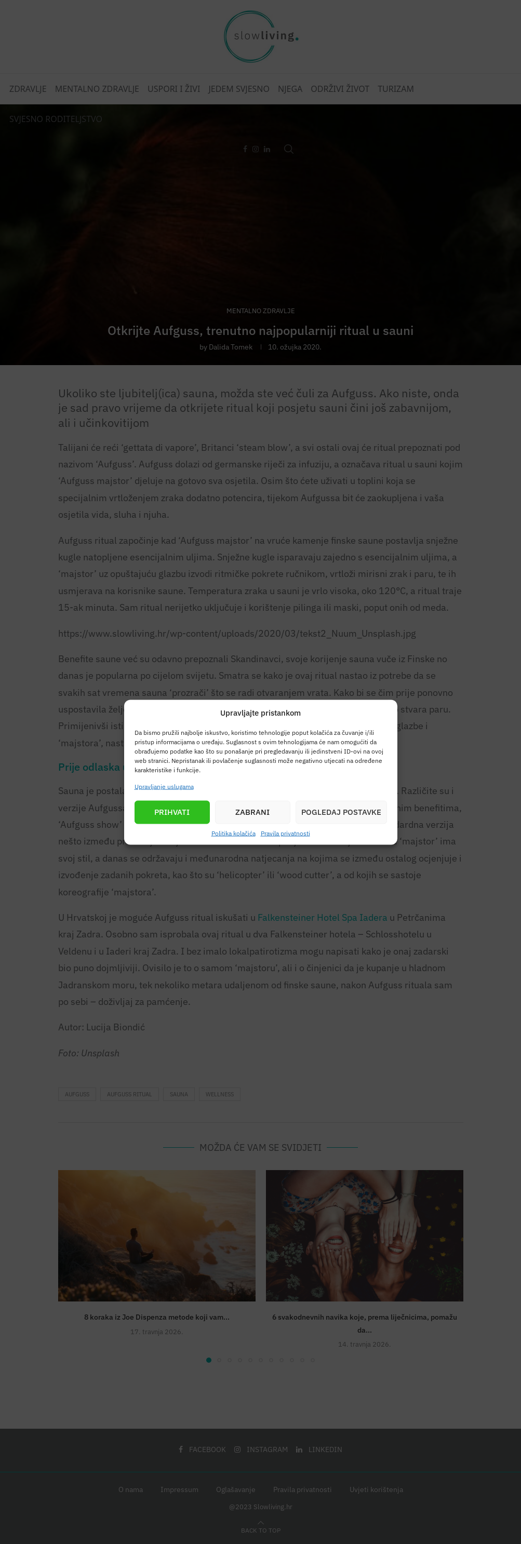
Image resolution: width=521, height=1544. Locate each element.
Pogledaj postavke (341, 812)
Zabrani (252, 812)
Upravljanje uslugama (164, 786)
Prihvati (172, 812)
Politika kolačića (233, 833)
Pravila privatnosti (285, 833)
